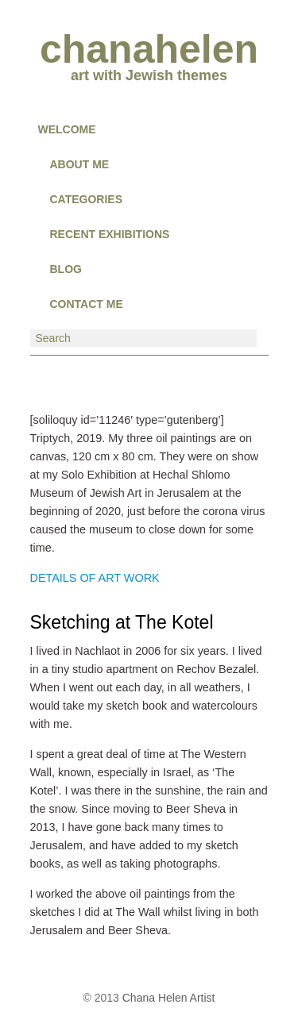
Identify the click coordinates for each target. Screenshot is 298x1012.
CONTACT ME (86, 304)
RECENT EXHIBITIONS (110, 234)
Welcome (67, 129)
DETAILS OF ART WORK (95, 577)
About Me (80, 164)
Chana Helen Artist (168, 997)
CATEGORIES (86, 199)
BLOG (66, 269)
